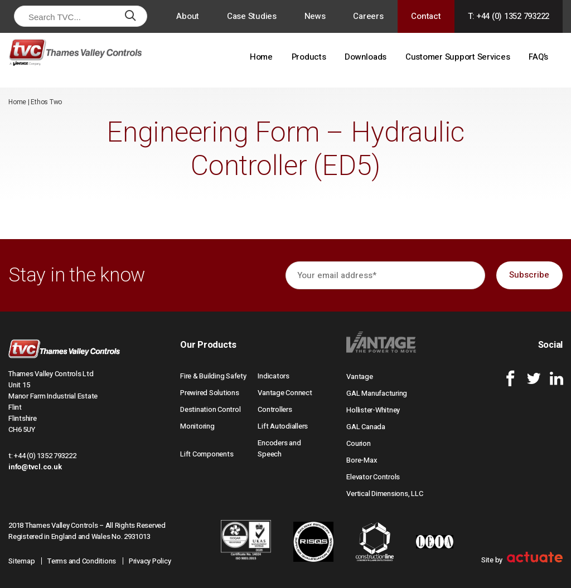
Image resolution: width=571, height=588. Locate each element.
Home (261, 57)
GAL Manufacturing (376, 393)
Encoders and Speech (279, 448)
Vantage (359, 376)
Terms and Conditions (81, 561)
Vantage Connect (285, 392)
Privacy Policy (150, 561)
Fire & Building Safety (213, 376)
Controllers (275, 409)
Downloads (365, 57)
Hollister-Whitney (373, 410)
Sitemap (21, 561)
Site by (522, 560)
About (187, 16)
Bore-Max (361, 460)
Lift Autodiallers (283, 426)
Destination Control (210, 409)
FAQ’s (538, 57)
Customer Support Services (457, 57)
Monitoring (197, 426)
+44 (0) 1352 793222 (45, 455)
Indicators (273, 376)
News (315, 16)
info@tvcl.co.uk (34, 466)
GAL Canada (365, 426)
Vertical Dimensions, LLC (384, 493)
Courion (358, 443)
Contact (426, 16)
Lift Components (206, 454)
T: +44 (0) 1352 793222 (509, 16)
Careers (368, 16)
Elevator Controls (373, 477)
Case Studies (252, 16)
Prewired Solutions (209, 392)
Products (309, 57)
